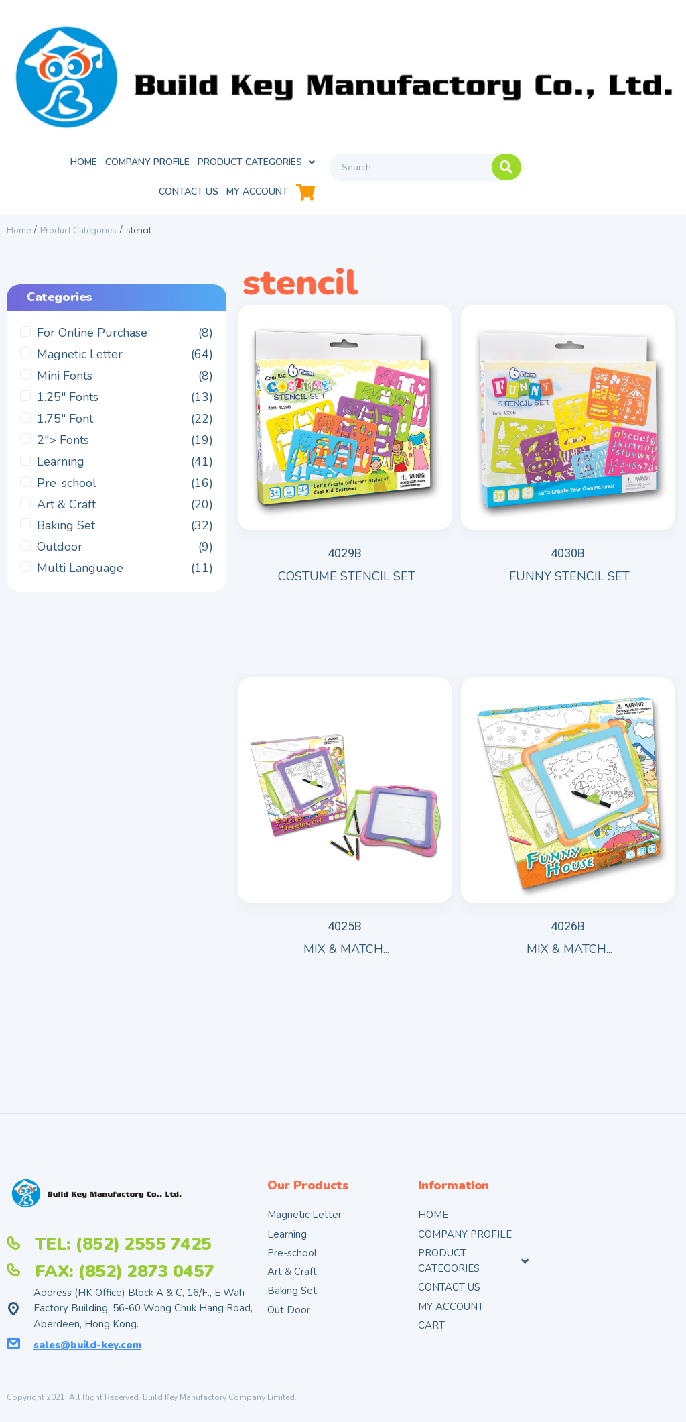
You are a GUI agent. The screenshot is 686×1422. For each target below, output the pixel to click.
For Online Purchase (92, 343)
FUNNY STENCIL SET (569, 573)
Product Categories (78, 240)
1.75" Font (65, 428)
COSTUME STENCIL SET (346, 573)
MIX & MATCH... (346, 933)
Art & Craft (66, 514)
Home (19, 240)
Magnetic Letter (80, 364)
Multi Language (80, 578)
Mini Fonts (64, 386)
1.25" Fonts (67, 406)
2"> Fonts (63, 449)
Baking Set (66, 535)
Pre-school (66, 492)
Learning (60, 471)
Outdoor (59, 557)
